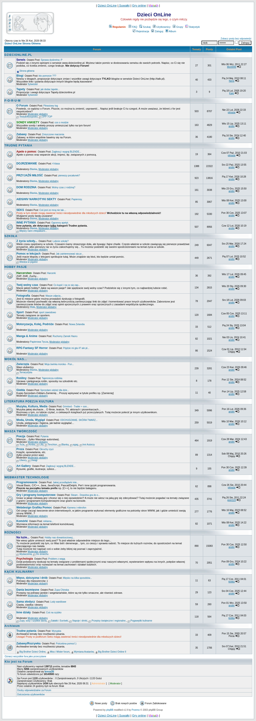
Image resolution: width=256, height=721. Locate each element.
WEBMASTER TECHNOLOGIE (26, 477)
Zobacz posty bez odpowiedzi (236, 38)
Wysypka (56, 631)
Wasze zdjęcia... (53, 296)
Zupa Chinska (62, 590)
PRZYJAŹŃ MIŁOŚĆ (29, 175)
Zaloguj (157, 31)
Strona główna (26, 71)
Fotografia (23, 295)
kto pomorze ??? (47, 76)
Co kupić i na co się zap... (67, 285)
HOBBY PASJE (15, 267)
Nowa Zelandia (77, 324)
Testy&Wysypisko (28, 116)
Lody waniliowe (58, 601)
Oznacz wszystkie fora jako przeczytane (25, 656)
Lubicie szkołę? (61, 241)
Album (170, 31)
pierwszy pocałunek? (69, 175)
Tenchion (52, 444)
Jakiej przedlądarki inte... (66, 482)
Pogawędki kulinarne (141, 620)
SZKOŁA (10, 236)
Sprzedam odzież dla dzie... (54, 390)
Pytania (44, 436)
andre (232, 126)
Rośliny (21, 378)
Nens (231, 81)
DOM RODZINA (26, 187)
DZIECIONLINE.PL (18, 55)
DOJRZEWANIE (26, 163)
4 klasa (56, 163)
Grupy (178, 26)
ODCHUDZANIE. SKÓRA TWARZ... (78, 420)
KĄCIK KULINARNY (19, 571)
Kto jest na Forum (19, 661)
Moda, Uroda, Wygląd (30, 420)
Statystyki (192, 26)
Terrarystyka (25, 372)
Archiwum (12, 626)
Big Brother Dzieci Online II (112, 651)
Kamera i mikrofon (76, 507)
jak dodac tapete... (50, 89)
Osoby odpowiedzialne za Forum (34, 690)
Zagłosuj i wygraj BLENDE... (66, 151)
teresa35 (49, 671)
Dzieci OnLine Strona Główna (22, 43)
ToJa (21, 444)
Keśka (32, 444)
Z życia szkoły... (26, 241)
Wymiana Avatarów (84, 651)
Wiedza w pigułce (28, 262)
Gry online (139, 5)
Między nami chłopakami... (33, 231)
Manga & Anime (26, 336)
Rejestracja (141, 31)
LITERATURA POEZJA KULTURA (29, 401)
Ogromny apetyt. (60, 222)
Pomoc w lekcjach (28, 253)
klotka (232, 581)
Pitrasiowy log (51, 105)
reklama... (48, 521)
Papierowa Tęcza (39, 342)
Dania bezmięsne (27, 589)
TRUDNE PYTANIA (18, 145)
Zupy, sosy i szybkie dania (33, 620)
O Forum (22, 105)
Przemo (136, 710)
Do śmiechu (42, 554)
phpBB (109, 710)
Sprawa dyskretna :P (51, 60)
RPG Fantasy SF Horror (32, 348)
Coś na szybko (54, 612)
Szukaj (144, 26)
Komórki (22, 521)
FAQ (132, 26)
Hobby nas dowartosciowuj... (59, 537)
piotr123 (231, 500)
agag (75, 444)
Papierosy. (77, 199)
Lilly (41, 444)
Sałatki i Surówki (59, 620)
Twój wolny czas (27, 285)
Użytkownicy (162, 26)
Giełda (20, 390)
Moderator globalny (38, 114)
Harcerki (51, 273)
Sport (20, 312)
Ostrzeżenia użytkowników (31, 694)
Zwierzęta (22, 364)
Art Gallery (23, 466)
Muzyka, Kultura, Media (32, 406)
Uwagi (34, 460)
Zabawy (21, 134)
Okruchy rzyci (46, 449)
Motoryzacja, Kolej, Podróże (35, 324)
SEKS (20, 210)
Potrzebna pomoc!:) (66, 643)
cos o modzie (62, 122)
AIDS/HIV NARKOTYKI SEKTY (36, 199)
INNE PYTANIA (26, 222)
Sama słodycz (25, 601)
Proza (20, 449)
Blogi (19, 75)
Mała (32, 307)
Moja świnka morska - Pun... (59, 364)
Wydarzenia (25, 554)
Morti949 (231, 67)
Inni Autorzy (89, 444)
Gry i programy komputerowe (35, 495)
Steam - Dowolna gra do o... (85, 495)
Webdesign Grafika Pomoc (34, 507)
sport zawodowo (47, 312)
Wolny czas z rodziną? (63, 187)
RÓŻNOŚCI (12, 532)
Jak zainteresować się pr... (69, 253)
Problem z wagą (56, 559)
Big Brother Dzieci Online (32, 651)
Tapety (20, 89)
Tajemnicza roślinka (52, 378)
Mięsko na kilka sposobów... (77, 578)
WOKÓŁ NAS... (15, 359)
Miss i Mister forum (59, 651)
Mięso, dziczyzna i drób (32, 577)
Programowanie (26, 482)
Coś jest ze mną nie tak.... (52, 210)
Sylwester (33, 84)
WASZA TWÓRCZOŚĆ (20, 431)
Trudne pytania (26, 630)
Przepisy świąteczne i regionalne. (108, 620)
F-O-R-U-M (12, 100)
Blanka (33, 169)
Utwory (22, 460)
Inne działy (23, 612)
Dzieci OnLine (107, 5)
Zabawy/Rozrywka (28, 643)
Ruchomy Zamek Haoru (65, 336)
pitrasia (231, 112)
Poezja (20, 436)
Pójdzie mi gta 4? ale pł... (76, 348)
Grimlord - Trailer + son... (76, 406)
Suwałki (124, 5)
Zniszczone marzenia (53, 134)
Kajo (231, 93)
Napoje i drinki (79, 620)
